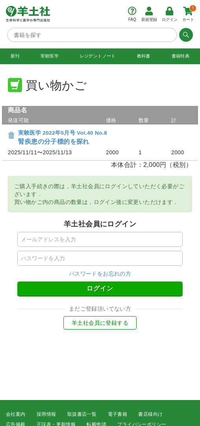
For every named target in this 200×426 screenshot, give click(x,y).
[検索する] (185, 35)
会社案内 (16, 414)
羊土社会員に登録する (100, 323)
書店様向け (150, 414)
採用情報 (46, 414)
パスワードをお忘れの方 (100, 273)
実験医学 (50, 56)
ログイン (100, 288)
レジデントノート (98, 56)
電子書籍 (118, 414)
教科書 (143, 56)
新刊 (15, 56)
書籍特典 (181, 56)
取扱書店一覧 (81, 414)
